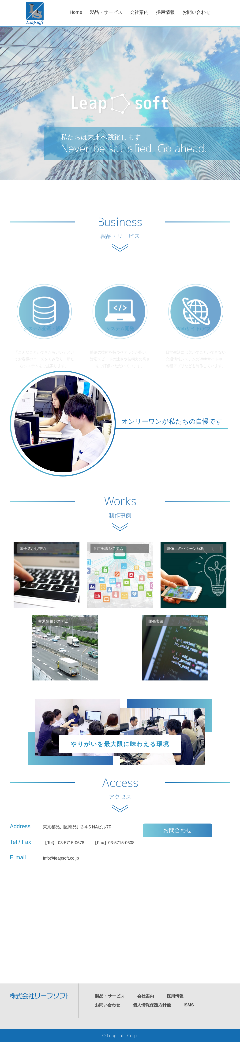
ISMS (189, 1005)
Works (120, 507)
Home (76, 12)
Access (120, 789)
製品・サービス (106, 12)
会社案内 (139, 12)
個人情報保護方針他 (152, 1005)
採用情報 (165, 12)
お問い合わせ (196, 12)
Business (120, 228)
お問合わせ (177, 830)
